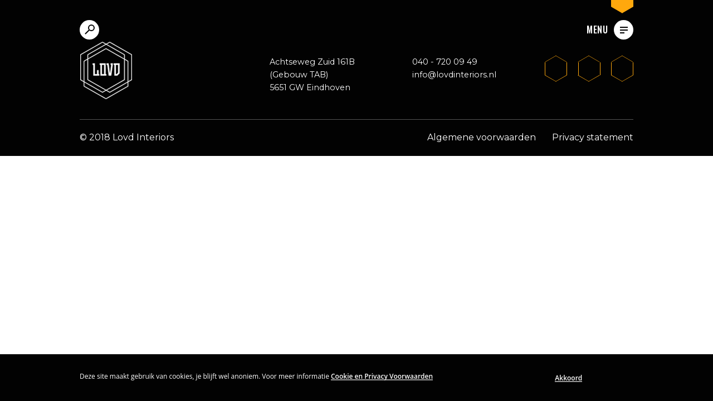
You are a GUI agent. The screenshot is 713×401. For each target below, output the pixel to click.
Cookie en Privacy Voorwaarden (382, 376)
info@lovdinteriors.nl (454, 75)
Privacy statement (592, 137)
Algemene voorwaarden (481, 137)
